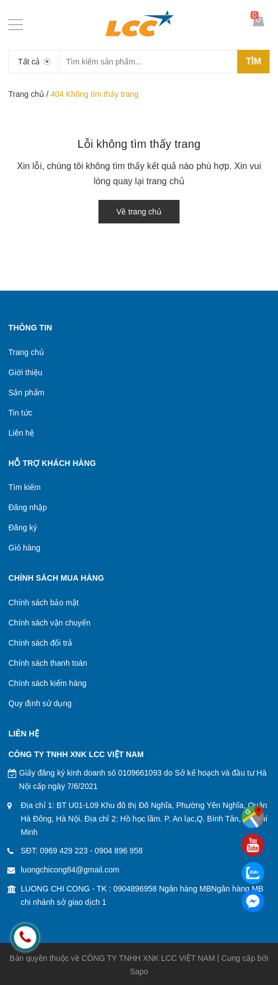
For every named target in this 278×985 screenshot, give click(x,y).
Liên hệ (21, 432)
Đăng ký (22, 527)
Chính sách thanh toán (47, 663)
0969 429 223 (64, 850)
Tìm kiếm (24, 487)
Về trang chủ (139, 211)
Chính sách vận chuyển (49, 622)
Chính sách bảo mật (43, 602)
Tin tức (20, 412)
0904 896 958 (119, 850)
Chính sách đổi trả (40, 642)
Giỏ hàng (24, 547)
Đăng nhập (27, 507)
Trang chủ (26, 94)
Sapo (139, 971)
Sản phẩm (26, 392)
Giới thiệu (25, 372)
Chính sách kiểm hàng (47, 683)
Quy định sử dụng (40, 703)
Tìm (253, 61)
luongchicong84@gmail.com (70, 869)
